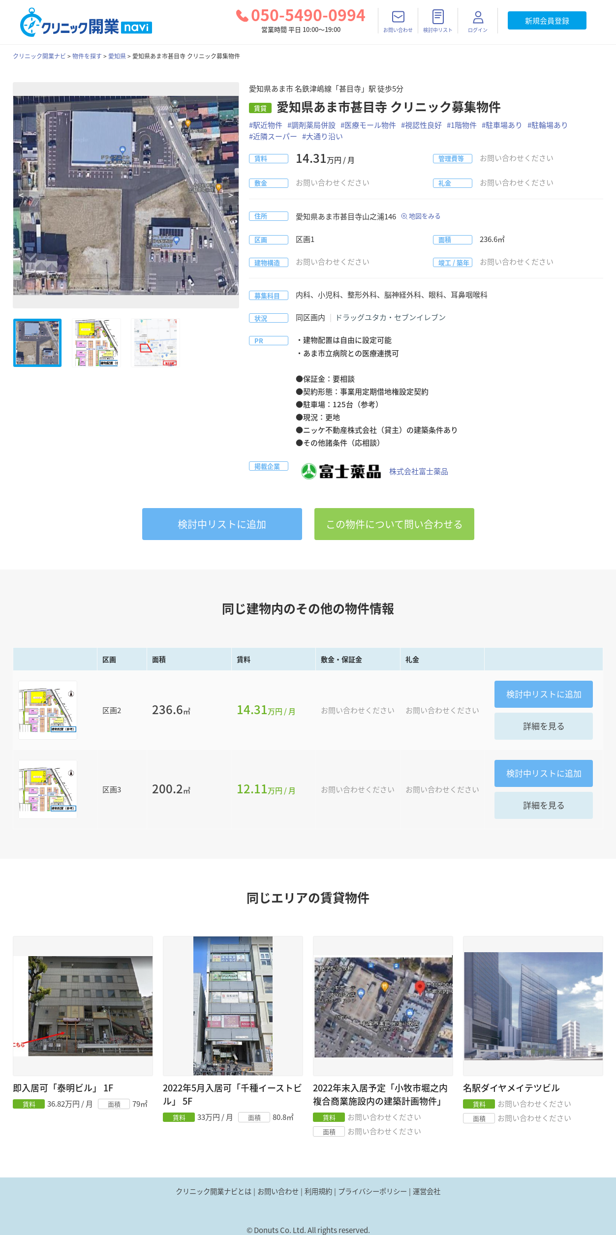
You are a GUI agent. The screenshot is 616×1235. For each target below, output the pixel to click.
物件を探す (87, 56)
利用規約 (318, 1191)
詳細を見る (544, 726)
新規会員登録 (547, 20)
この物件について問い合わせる (394, 524)
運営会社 (426, 1191)
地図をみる (425, 215)
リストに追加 (222, 524)
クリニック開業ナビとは (213, 1191)
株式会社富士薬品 (372, 471)
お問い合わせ (278, 1191)
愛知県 (117, 56)
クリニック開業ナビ (39, 56)
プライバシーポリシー (372, 1191)
